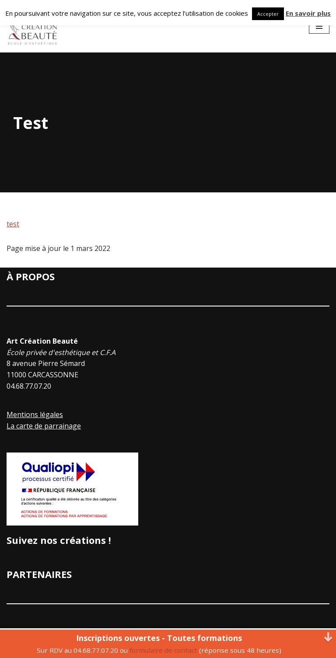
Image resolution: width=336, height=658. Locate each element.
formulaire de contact (163, 650)
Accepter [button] (268, 13)
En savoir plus (308, 13)
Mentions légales (35, 414)
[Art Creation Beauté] (33, 26)
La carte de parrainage (44, 426)
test (13, 224)
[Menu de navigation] (319, 26)
